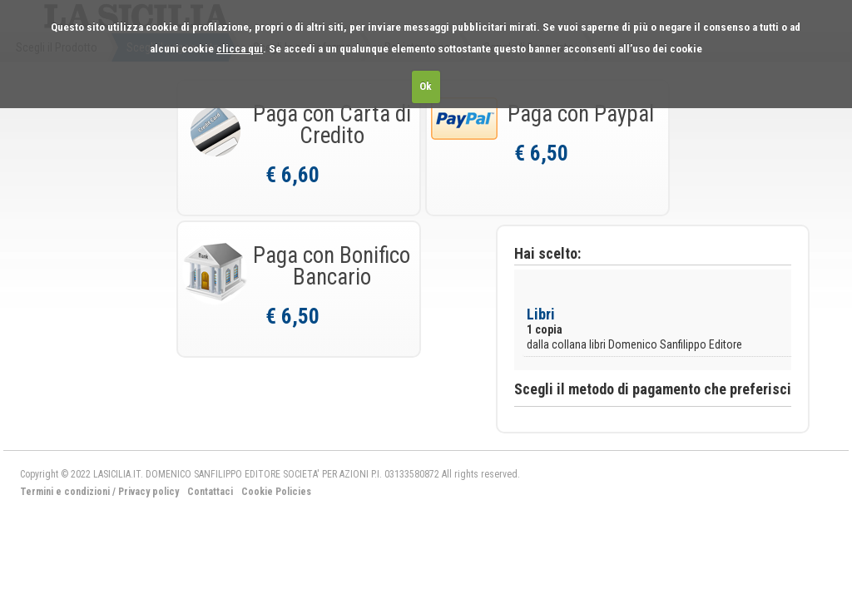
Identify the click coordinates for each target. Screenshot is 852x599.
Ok (425, 86)
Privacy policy (148, 492)
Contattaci (210, 492)
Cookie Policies (276, 492)
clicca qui (239, 48)
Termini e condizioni (65, 492)
